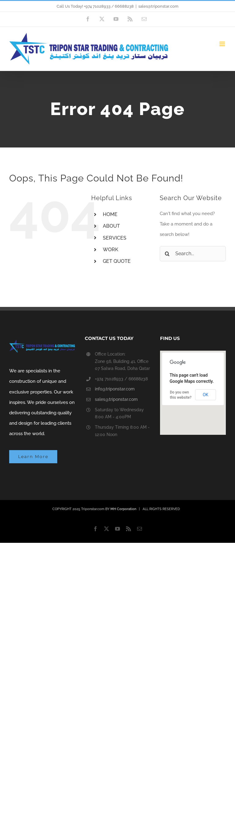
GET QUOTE (117, 261)
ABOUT (111, 226)
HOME (110, 214)
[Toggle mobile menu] (222, 44)
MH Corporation (123, 509)
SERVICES (114, 238)
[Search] (167, 253)
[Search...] (193, 253)
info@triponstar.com (115, 388)
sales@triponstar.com (158, 6)
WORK (110, 249)
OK (205, 394)
